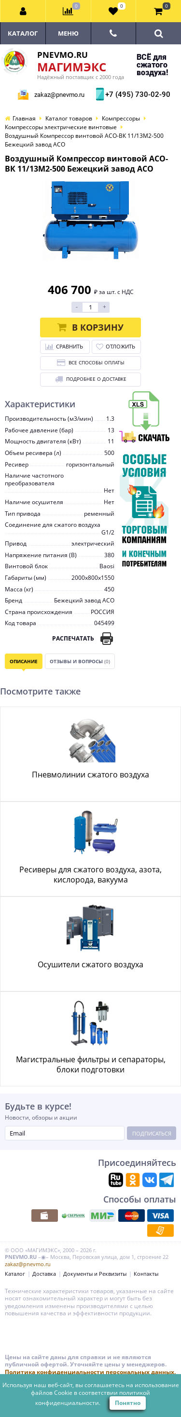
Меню (68, 33)
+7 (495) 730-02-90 (136, 94)
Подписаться (151, 1133)
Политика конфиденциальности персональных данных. (90, 1372)
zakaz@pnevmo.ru (59, 94)
